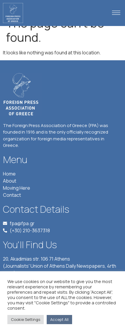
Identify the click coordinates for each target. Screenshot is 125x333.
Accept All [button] (59, 319)
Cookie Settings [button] (25, 319)
